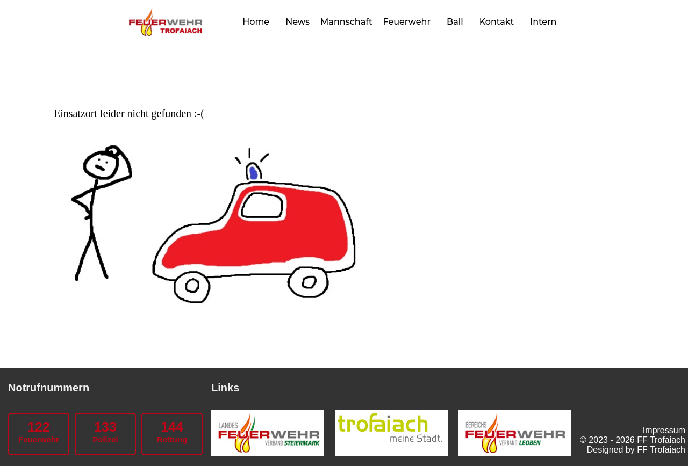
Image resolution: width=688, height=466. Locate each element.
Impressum (664, 430)
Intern (543, 22)
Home (255, 22)
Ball (455, 22)
